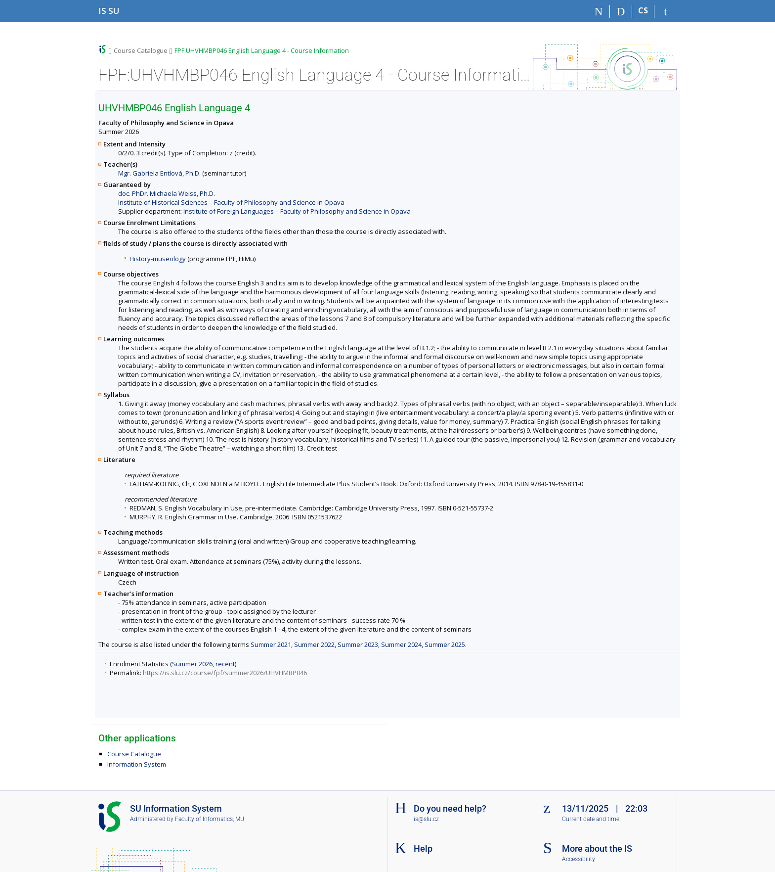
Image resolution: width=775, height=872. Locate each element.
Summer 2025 (445, 644)
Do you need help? (450, 808)
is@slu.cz (426, 819)
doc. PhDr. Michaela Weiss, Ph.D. (166, 193)
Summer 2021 (271, 644)
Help (423, 848)
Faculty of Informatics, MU (209, 819)
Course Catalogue (141, 50)
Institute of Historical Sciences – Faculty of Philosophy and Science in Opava (231, 202)
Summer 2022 (314, 644)
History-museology (157, 258)
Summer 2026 (192, 663)
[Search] (621, 11)
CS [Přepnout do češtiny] (643, 10)
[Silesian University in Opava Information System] (109, 10)
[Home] (599, 11)
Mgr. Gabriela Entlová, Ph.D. (159, 173)
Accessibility (578, 859)
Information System (136, 764)
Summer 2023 (358, 644)
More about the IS (597, 848)
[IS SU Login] (665, 11)
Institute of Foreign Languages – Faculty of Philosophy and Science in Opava (297, 211)
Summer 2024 (401, 644)
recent (225, 663)
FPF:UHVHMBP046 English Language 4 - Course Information (261, 50)
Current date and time (590, 819)
